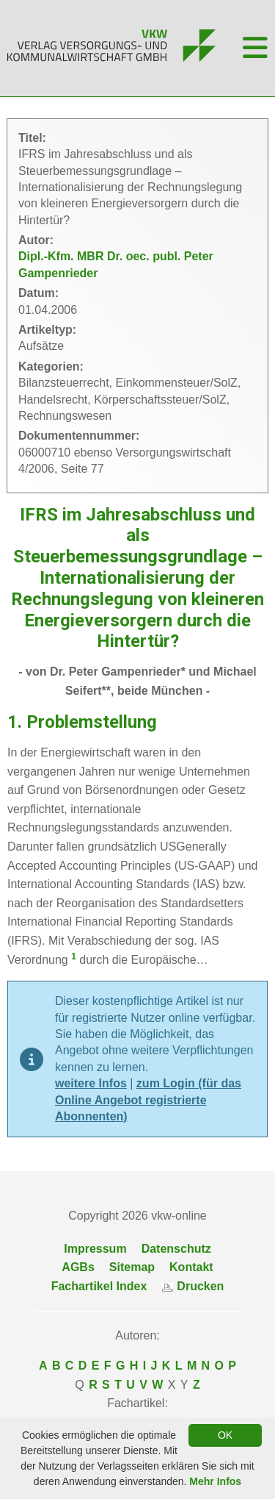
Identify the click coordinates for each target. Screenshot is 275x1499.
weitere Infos (91, 1083)
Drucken (192, 1286)
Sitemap (132, 1267)
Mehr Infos (215, 1481)
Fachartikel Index (99, 1286)
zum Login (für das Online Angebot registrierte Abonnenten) (148, 1100)
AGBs (78, 1267)
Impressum (95, 1248)
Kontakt (191, 1267)
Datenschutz (176, 1248)
